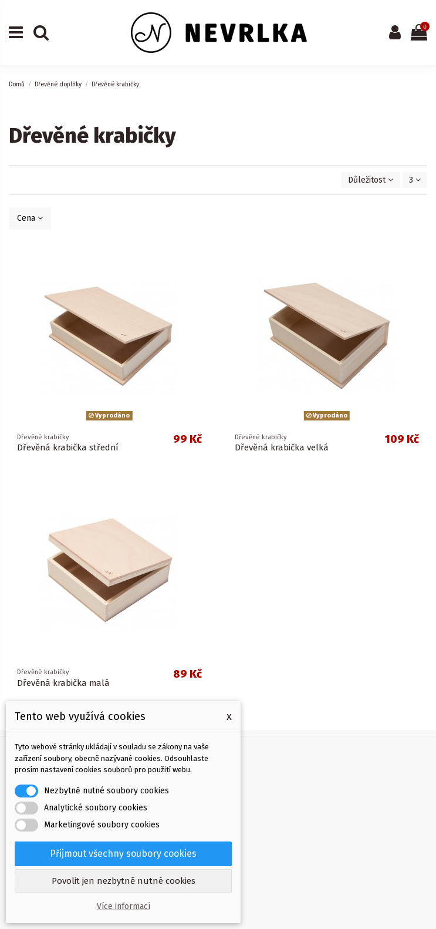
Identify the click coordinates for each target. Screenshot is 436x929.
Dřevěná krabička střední (68, 447)
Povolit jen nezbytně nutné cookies (123, 881)
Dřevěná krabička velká (282, 447)
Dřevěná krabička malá (63, 683)
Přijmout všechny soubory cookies (123, 853)
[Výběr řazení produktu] (371, 180)
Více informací (123, 906)
